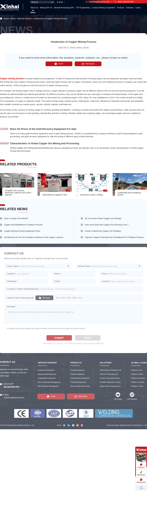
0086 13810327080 (124, 2)
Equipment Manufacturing (47, 374)
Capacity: (11, 273)
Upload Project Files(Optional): (20, 298)
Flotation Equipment (77, 374)
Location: (106, 281)
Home (6, 18)
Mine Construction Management (49, 382)
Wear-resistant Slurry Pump (80, 386)
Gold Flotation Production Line (110, 370)
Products (120, 8)
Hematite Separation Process (110, 382)
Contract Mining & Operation (103, 8)
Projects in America (138, 378)
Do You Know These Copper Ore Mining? (103, 218)
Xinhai (13, 148)
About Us (34, 8)
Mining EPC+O (46, 8)
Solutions (130, 8)
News (32, 12)
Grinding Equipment (77, 370)
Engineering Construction (47, 378)
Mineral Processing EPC (64, 8)
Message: (11, 306)
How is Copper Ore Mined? (16, 218)
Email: (57, 281)
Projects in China (137, 386)
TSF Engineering (83, 8)
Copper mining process (12, 78)
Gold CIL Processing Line (109, 374)
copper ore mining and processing (33, 148)
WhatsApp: (12, 281)
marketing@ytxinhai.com (97, 2)
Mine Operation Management (48, 386)
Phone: (105, 273)
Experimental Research (46, 370)
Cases (138, 8)
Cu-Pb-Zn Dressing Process (110, 378)
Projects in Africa (137, 374)
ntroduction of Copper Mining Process (50, 18)
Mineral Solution (25, 18)
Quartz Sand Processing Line (110, 386)
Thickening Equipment (78, 382)
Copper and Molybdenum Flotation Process (23, 225)
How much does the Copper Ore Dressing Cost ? (106, 225)
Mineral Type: (84, 266)
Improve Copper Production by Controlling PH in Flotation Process (114, 237)
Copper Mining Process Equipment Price (22, 231)
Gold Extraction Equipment (79, 378)
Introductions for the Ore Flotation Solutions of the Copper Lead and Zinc (35, 237)
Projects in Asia (136, 370)
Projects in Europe (137, 382)
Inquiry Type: (13, 266)
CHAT (59, 64)
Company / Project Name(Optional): (23, 289)
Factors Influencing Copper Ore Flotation (103, 231)
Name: (57, 273)
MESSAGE (88, 64)
